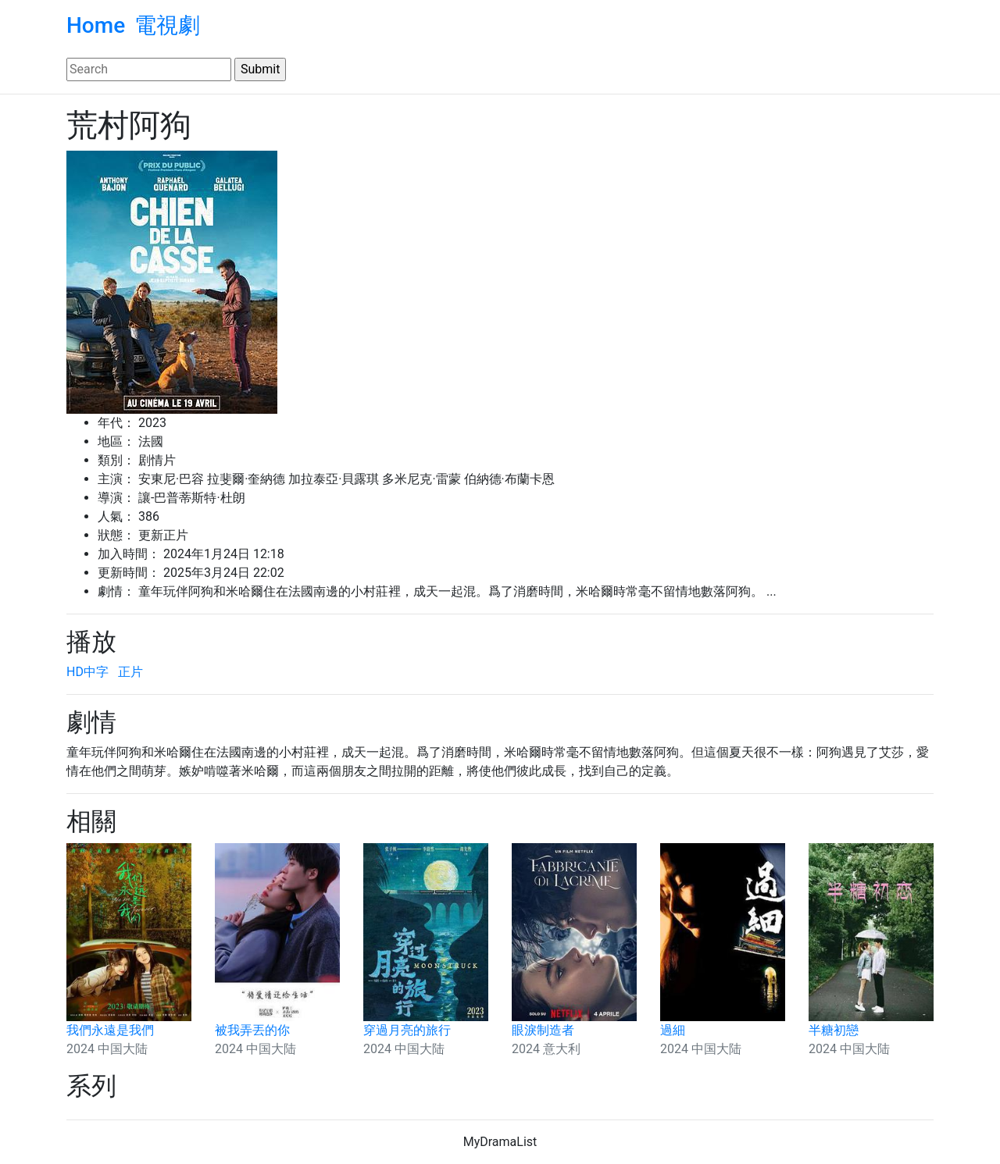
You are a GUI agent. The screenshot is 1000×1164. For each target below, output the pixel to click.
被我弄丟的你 (252, 1030)
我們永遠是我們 (110, 1030)
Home (95, 25)
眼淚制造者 (543, 1030)
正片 (130, 671)
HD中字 (87, 671)
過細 (672, 1030)
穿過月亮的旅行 (407, 1030)
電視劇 (167, 25)
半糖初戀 (834, 1030)
